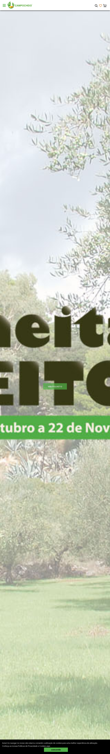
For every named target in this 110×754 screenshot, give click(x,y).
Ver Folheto (55, 389)
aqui (48, 746)
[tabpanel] (55, 382)
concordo (56, 749)
